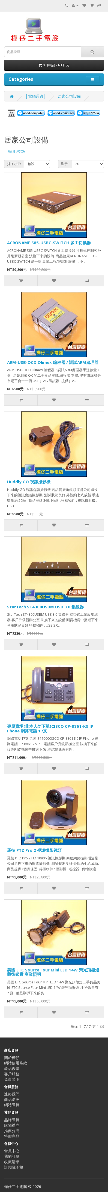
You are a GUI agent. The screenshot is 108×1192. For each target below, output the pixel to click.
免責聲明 (11, 1079)
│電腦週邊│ (36, 96)
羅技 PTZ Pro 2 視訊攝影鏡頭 (34, 850)
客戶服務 (11, 1073)
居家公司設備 (69, 96)
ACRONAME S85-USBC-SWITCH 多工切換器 (49, 242)
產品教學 (11, 1068)
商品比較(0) (16, 151)
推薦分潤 (11, 1130)
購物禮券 (11, 1125)
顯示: (64, 164)
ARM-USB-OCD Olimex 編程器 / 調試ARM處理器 (52, 362)
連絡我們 (11, 1094)
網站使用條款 (15, 1063)
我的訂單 (11, 1156)
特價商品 (11, 1136)
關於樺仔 (11, 1057)
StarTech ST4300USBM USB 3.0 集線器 (45, 606)
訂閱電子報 (13, 1167)
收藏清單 (11, 1161)
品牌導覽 (11, 1119)
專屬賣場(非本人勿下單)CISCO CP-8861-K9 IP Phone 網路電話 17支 (50, 728)
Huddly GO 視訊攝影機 (28, 481)
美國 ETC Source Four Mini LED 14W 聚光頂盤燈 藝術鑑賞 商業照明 (53, 972)
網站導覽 (11, 1104)
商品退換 (11, 1099)
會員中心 (11, 1150)
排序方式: (14, 164)
